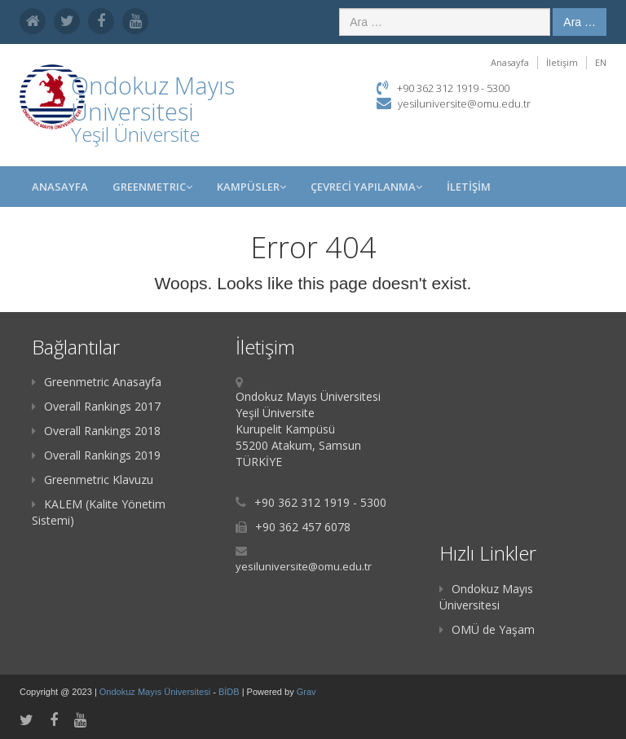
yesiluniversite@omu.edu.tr (464, 103)
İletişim (562, 62)
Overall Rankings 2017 (96, 406)
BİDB (230, 692)
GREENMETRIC (152, 186)
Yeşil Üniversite (135, 134)
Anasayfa (510, 62)
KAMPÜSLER (251, 186)
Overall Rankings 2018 (96, 430)
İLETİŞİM (469, 186)
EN (600, 62)
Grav (306, 692)
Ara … (579, 22)
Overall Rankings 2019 (96, 455)
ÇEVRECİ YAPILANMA (366, 186)
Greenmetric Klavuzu (92, 479)
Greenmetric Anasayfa (96, 381)
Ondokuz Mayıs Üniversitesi (486, 597)
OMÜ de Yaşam (487, 629)
